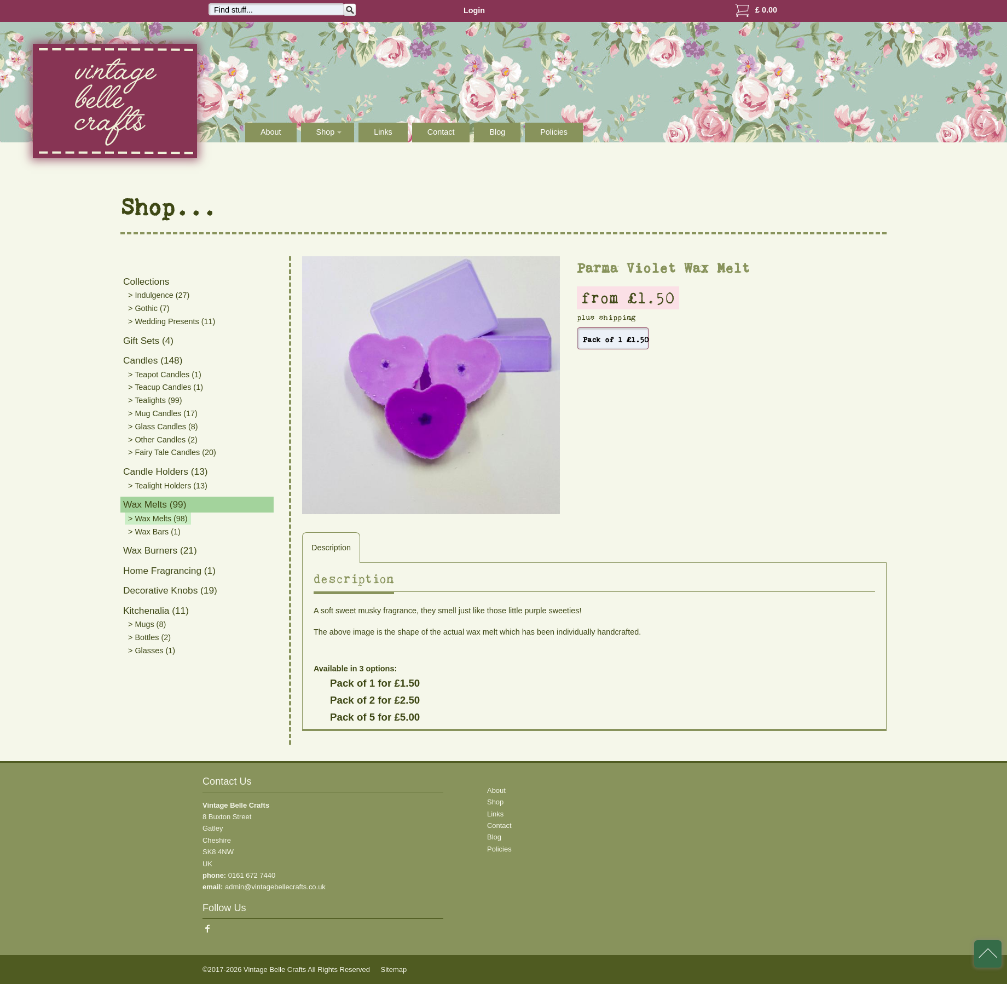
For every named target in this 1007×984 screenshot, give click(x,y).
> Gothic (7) (149, 308)
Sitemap (394, 969)
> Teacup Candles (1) (165, 387)
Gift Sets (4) (148, 340)
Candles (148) (152, 360)
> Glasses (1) (151, 650)
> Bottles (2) (149, 637)
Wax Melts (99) (154, 504)
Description (331, 547)
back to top (988, 954)
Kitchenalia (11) (156, 610)
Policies (554, 132)
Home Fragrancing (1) (169, 570)
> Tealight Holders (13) (167, 485)
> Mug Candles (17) (163, 413)
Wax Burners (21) (160, 550)
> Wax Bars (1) (154, 531)
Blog (497, 132)
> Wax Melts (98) (158, 518)
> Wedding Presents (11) (171, 321)
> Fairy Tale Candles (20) (172, 452)
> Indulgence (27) (158, 295)
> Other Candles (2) (163, 439)
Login (474, 10)
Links (383, 132)
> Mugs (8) (147, 624)
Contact (441, 132)
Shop (495, 802)
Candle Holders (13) (165, 471)
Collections (146, 281)
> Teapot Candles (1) (164, 374)
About (271, 132)
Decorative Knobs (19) (170, 590)
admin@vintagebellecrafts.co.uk (275, 887)
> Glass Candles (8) (163, 426)
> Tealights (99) (155, 400)
